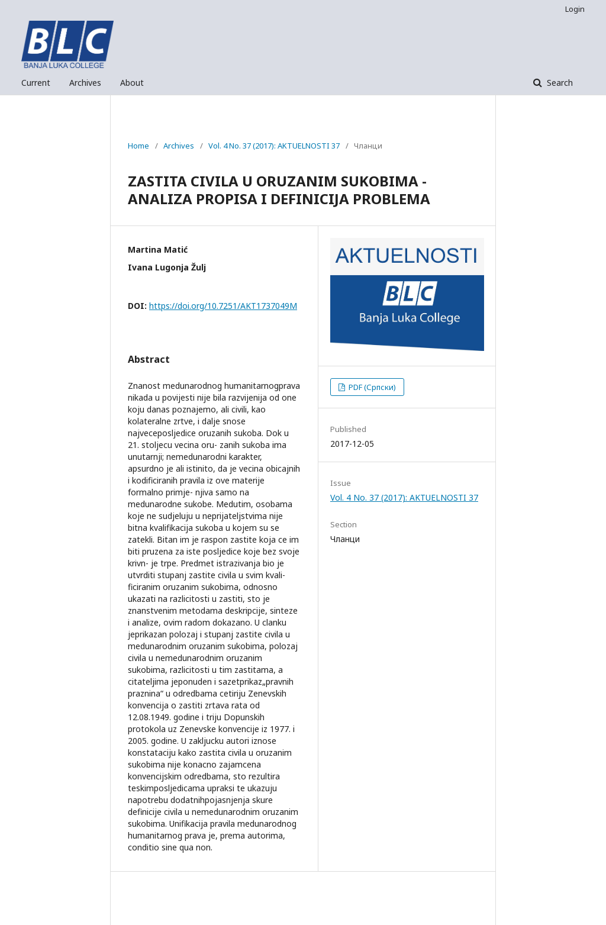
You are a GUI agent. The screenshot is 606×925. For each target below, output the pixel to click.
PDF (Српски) (371, 387)
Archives (85, 82)
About (132, 82)
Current (35, 82)
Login (575, 9)
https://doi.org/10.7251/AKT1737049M (223, 305)
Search (558, 82)
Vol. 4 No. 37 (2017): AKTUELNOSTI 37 (274, 145)
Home (138, 145)
